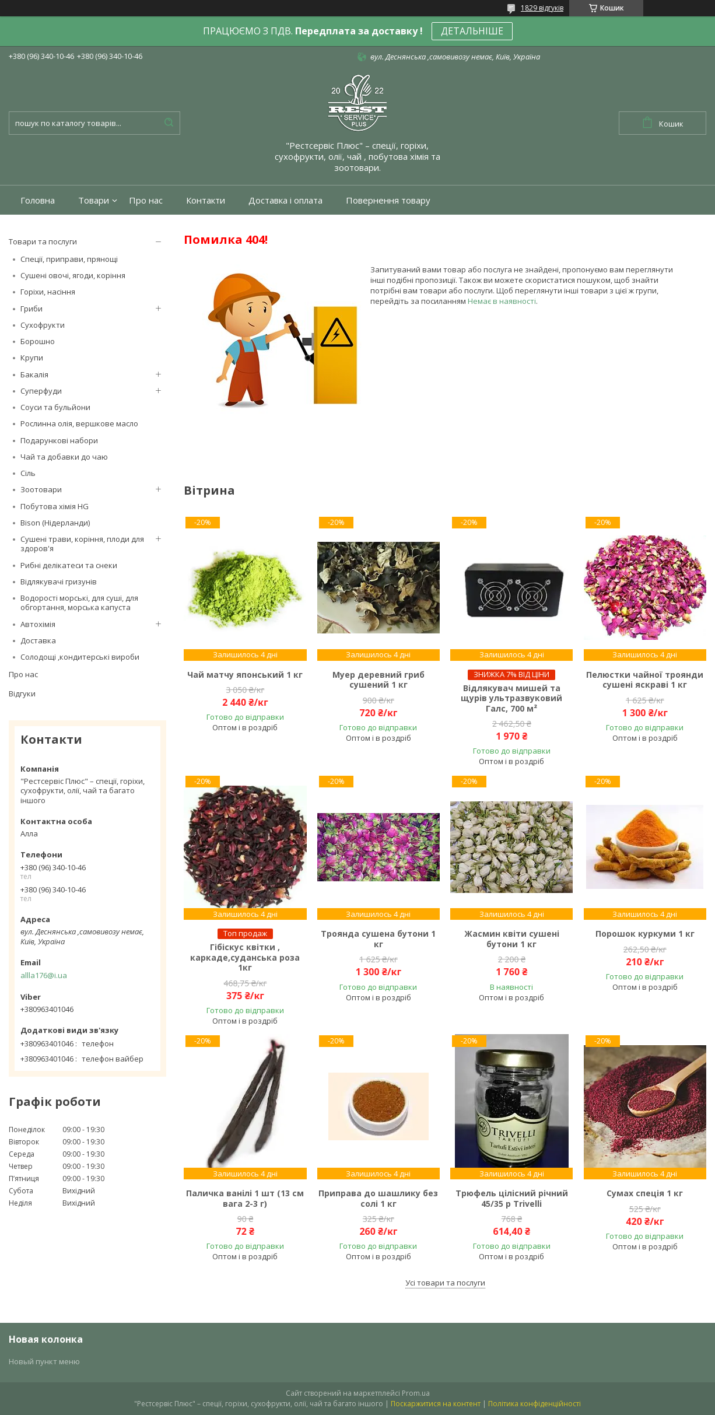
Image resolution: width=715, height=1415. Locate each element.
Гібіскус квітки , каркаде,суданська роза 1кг (245, 957)
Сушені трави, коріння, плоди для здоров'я (82, 544)
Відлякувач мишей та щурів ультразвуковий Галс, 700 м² (511, 698)
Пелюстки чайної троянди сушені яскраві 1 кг (644, 680)
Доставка (38, 640)
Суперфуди (41, 391)
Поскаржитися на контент (436, 1404)
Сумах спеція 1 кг (645, 1193)
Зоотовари (41, 489)
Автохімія (37, 624)
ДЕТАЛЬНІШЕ (472, 30)
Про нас (146, 200)
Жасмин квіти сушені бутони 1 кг (511, 939)
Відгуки (22, 693)
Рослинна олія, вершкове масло (79, 423)
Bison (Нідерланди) (55, 522)
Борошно (37, 341)
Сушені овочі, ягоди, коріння (72, 275)
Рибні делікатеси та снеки (68, 565)
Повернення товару (388, 200)
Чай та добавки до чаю (64, 456)
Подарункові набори (59, 440)
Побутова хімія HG (54, 506)
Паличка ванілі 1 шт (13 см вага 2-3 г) (245, 1198)
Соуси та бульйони (55, 407)
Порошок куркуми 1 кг (645, 934)
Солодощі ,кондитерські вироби (79, 657)
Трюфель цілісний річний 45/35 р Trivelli (511, 1198)
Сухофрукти (42, 325)
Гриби (31, 308)
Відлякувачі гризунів (58, 581)
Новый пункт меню (44, 1361)
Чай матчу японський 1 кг (245, 675)
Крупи (31, 357)
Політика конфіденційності (534, 1404)
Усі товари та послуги (445, 1282)
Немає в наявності (502, 301)
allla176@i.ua (43, 975)
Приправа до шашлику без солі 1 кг (378, 1198)
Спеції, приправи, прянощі (69, 259)
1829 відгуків (542, 8)
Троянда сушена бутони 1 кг (378, 939)
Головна (37, 200)
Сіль (28, 473)
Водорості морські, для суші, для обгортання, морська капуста (79, 602)
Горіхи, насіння (47, 291)
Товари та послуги (43, 241)
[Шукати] (168, 123)
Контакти (205, 200)
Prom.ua (416, 1393)
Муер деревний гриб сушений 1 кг (378, 680)
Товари (93, 200)
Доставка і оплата (285, 200)
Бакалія (34, 374)
